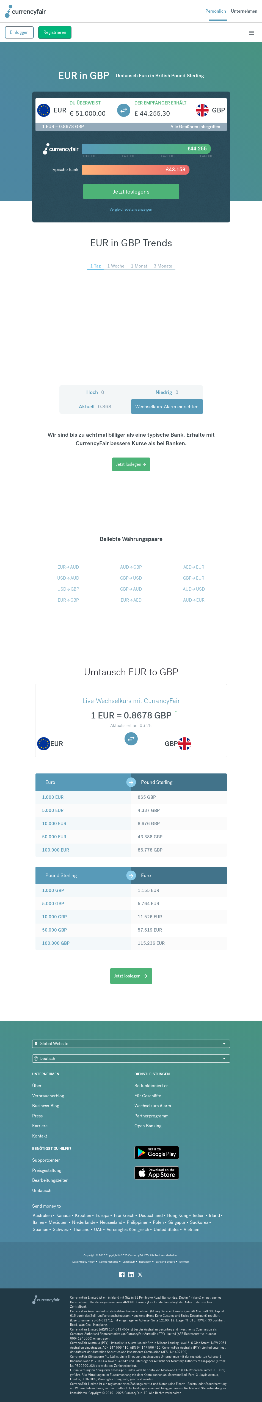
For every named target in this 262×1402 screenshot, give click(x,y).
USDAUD (68, 578)
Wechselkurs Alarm (152, 1106)
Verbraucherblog (48, 1096)
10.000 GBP (54, 917)
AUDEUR (194, 600)
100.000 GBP (56, 943)
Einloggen (19, 32)
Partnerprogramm (151, 1116)
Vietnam (191, 1229)
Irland (214, 1215)
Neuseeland (111, 1222)
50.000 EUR (54, 837)
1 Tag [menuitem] (95, 266)
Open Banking (147, 1126)
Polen (158, 1222)
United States (166, 1229)
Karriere (40, 1126)
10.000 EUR (54, 824)
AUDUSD (194, 589)
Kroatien (83, 1215)
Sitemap (184, 1261)
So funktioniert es (151, 1086)
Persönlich (215, 11)
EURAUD (68, 567)
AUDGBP (131, 567)
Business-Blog (45, 1106)
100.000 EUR (55, 850)
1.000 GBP (53, 890)
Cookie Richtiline (108, 1261)
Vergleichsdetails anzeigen (130, 209)
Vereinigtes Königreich (128, 1229)
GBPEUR (193, 578)
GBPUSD (131, 578)
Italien (38, 1222)
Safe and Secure (165, 1261)
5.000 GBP (53, 904)
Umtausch (41, 1190)
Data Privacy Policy (83, 1261)
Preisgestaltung (46, 1170)
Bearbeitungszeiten (50, 1180)
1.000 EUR (53, 797)
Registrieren (54, 32)
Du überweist (85, 103)
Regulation (145, 1261)
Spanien (40, 1229)
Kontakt (39, 1136)
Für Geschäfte (147, 1096)
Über (37, 1086)
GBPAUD (131, 589)
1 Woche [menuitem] (115, 266)
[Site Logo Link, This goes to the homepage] (25, 11)
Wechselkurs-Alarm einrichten (166, 406)
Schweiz (61, 1229)
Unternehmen (244, 11)
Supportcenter (46, 1160)
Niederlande (83, 1222)
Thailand (81, 1229)
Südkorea (199, 1222)
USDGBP (68, 589)
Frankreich (124, 1215)
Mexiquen (58, 1222)
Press (37, 1116)
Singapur (177, 1222)
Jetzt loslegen (131, 464)
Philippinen (137, 1222)
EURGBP (68, 600)
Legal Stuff (129, 1261)
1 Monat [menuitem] (139, 266)
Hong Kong (177, 1215)
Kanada (63, 1215)
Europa (102, 1215)
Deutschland (151, 1215)
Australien (42, 1215)
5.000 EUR (53, 810)
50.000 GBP (54, 930)
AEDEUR (193, 567)
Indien (199, 1215)
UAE (98, 1229)
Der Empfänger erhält (160, 103)
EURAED (131, 600)
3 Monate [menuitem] (163, 266)
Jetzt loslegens (131, 191)
